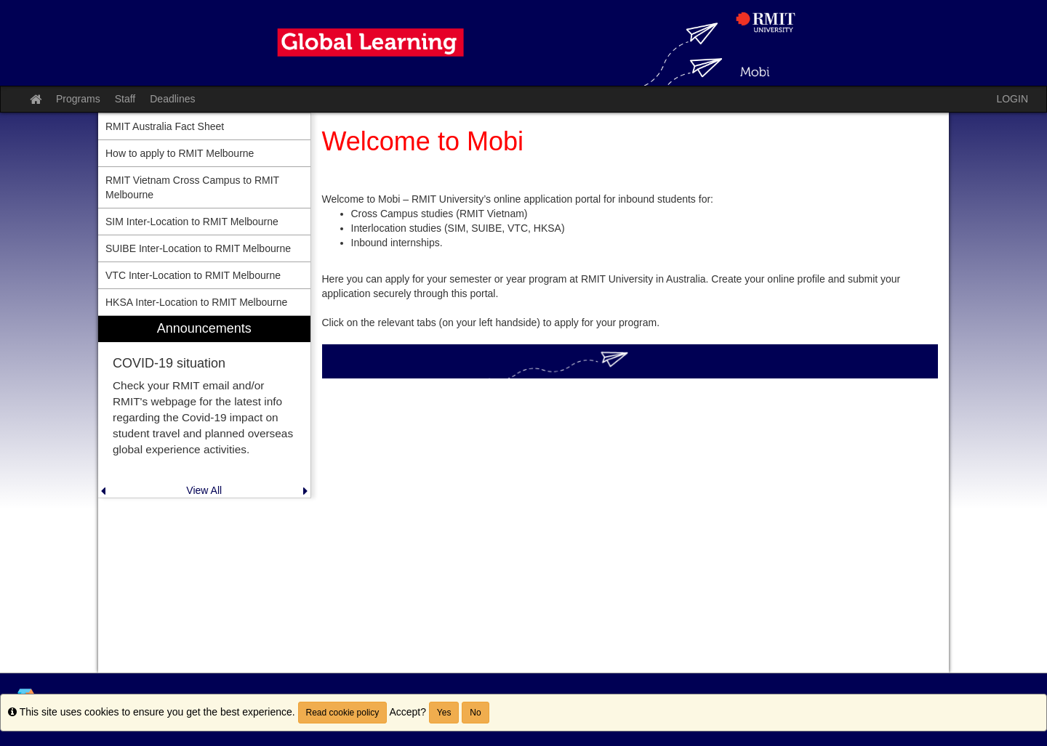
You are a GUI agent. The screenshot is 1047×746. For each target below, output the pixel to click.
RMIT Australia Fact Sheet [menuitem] (164, 126)
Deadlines (172, 99)
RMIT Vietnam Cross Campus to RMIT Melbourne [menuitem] (192, 187)
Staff (125, 99)
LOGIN (1012, 99)
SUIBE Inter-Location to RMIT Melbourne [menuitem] (198, 248)
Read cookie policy (343, 713)
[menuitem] (204, 407)
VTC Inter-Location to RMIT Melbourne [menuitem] (193, 275)
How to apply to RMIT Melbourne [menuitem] (179, 153)
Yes (444, 713)
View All (204, 490)
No (475, 713)
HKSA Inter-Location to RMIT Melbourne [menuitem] (196, 302)
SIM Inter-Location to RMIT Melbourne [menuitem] (191, 221)
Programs (78, 99)
